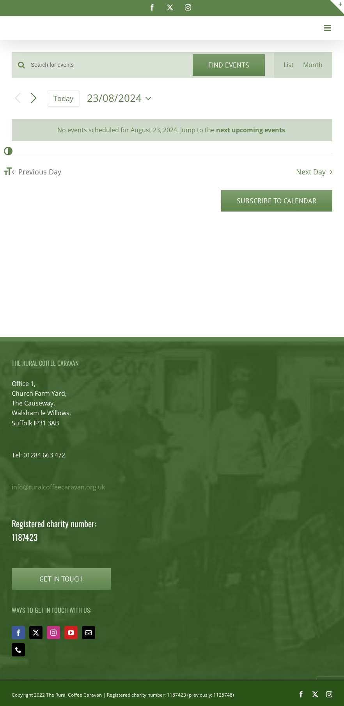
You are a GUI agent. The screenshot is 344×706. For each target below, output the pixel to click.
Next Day (311, 171)
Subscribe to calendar (277, 201)
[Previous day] (18, 98)
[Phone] (18, 649)
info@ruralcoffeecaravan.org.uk (58, 487)
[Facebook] (18, 632)
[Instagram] (53, 632)
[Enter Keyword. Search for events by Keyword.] (107, 65)
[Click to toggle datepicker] (121, 98)
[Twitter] (36, 632)
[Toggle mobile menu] (328, 28)
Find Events (228, 64)
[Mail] (88, 632)
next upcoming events (250, 130)
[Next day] (34, 98)
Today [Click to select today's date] (63, 98)
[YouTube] (71, 632)
